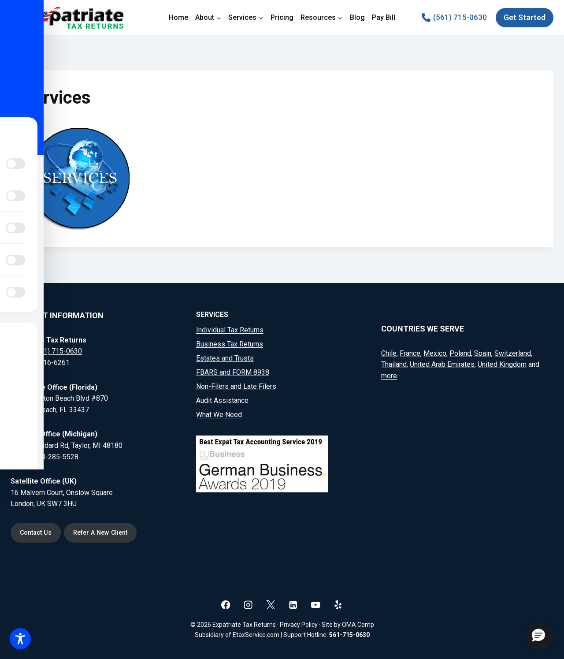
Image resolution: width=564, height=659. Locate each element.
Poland (460, 353)
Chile (389, 353)
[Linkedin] (293, 605)
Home (178, 17)
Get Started (524, 17)
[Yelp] (338, 605)
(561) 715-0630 (57, 351)
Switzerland (512, 353)
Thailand (394, 364)
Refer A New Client (101, 532)
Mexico (434, 353)
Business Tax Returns (229, 344)
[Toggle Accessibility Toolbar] (20, 638)
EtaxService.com (256, 634)
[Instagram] (248, 605)
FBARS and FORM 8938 (232, 372)
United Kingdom (502, 364)
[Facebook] (226, 605)
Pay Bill (383, 17)
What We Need (219, 414)
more (389, 375)
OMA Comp (358, 624)
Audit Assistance (222, 400)
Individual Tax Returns (229, 330)
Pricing (282, 17)
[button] (538, 635)
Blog (357, 17)
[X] (271, 605)
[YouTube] (316, 605)
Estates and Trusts (225, 358)
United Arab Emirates (442, 364)
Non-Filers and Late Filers (236, 386)
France (410, 353)
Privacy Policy (299, 624)
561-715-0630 (349, 634)
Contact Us (36, 532)
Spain (482, 353)
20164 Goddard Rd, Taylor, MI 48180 (66, 445)
